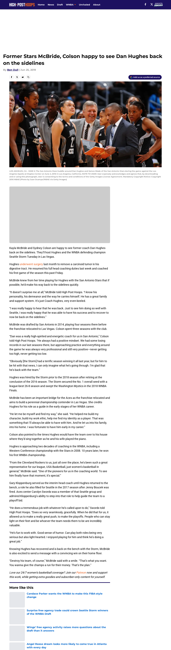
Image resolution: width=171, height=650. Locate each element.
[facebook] (145, 4)
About (96, 4)
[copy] (28, 77)
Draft (60, 4)
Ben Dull (12, 69)
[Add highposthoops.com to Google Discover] (145, 77)
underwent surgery (31, 264)
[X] (151, 4)
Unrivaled (84, 4)
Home (41, 4)
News (51, 4)
